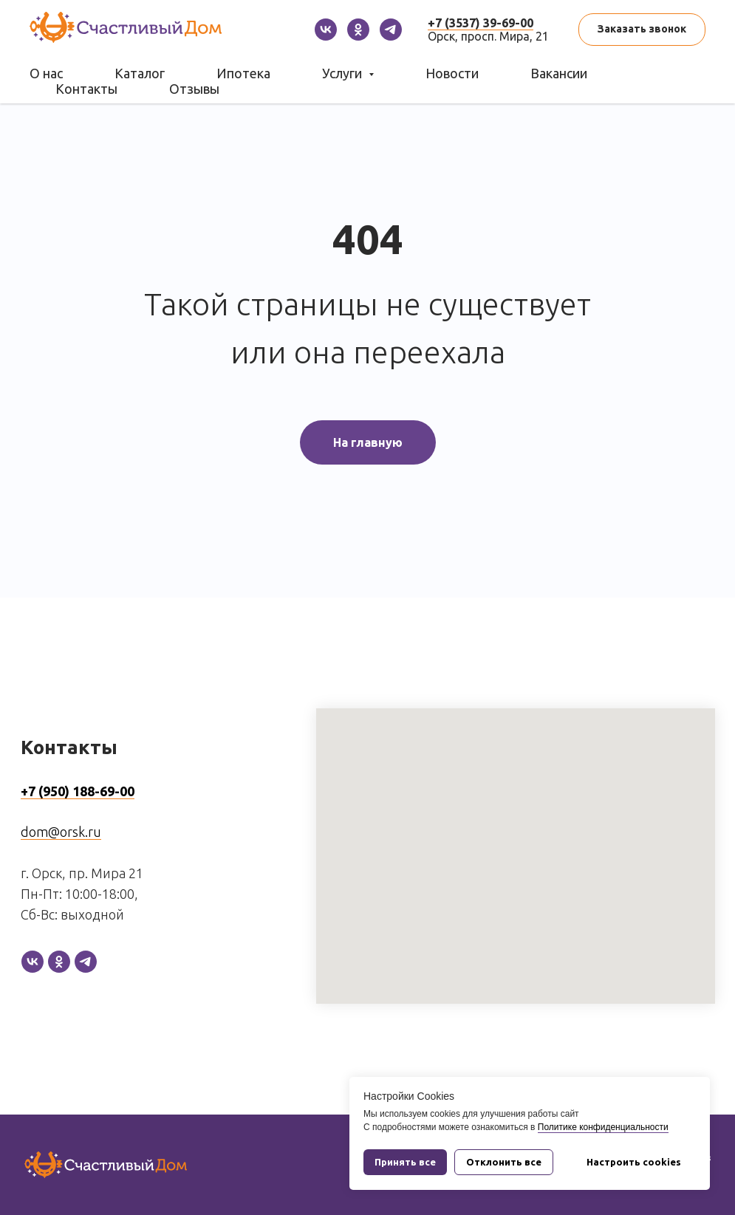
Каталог (139, 73)
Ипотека (243, 73)
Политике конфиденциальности (603, 1127)
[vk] (326, 29)
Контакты (86, 88)
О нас (46, 73)
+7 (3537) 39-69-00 (480, 23)
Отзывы (194, 88)
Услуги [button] (343, 73)
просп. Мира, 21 (505, 36)
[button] (641, 30)
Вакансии (558, 73)
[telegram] (391, 29)
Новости (452, 73)
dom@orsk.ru (61, 831)
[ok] (358, 29)
